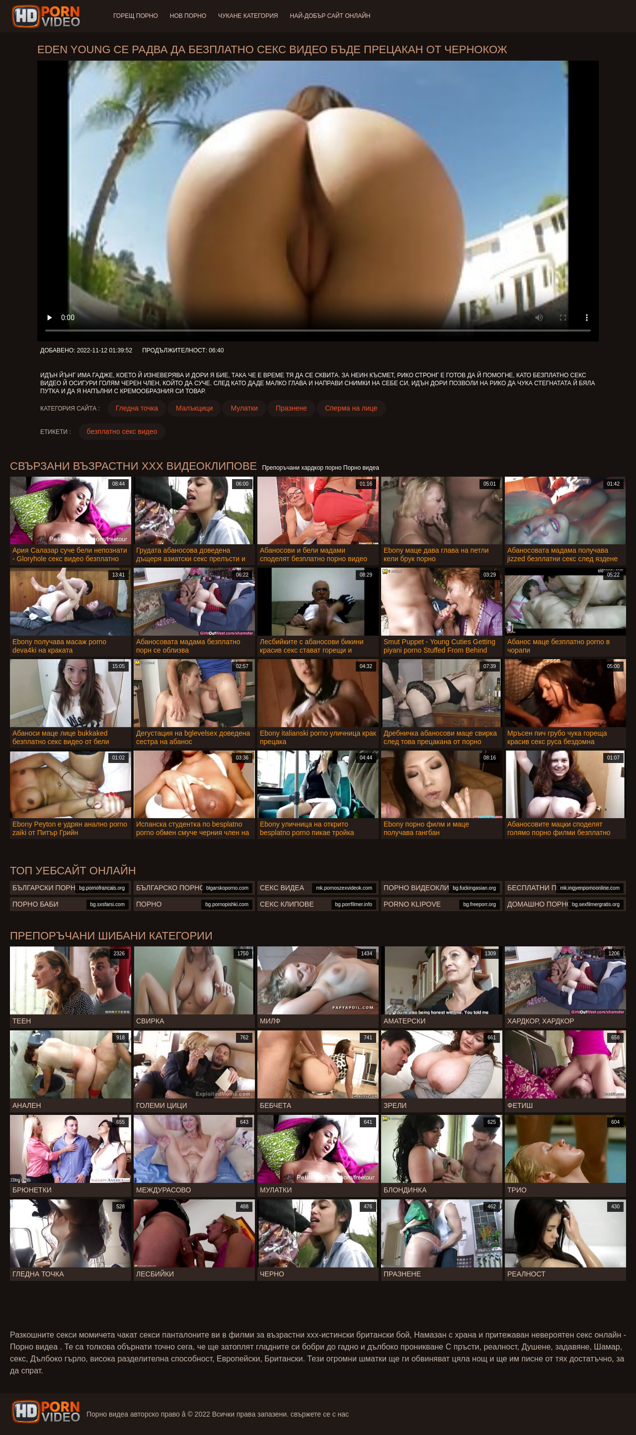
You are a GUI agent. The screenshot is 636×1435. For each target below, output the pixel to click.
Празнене (291, 408)
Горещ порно (135, 15)
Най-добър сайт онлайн (330, 15)
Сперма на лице (351, 408)
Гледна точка (137, 408)
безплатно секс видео (122, 431)
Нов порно (188, 15)
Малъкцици (194, 408)
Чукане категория (248, 15)
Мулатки (244, 408)
